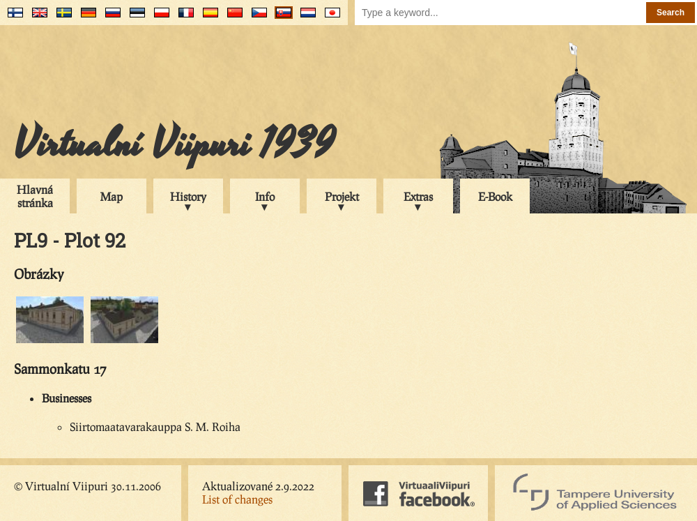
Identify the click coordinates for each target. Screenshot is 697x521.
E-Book (495, 196)
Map (111, 196)
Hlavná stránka (35, 196)
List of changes (237, 499)
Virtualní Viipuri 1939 (174, 144)
